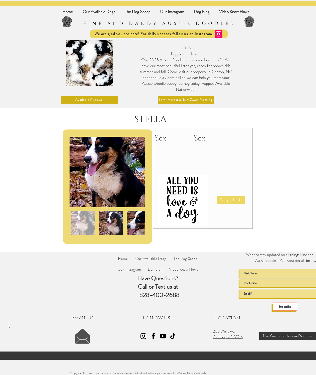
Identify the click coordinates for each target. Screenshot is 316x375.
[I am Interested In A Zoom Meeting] (186, 100)
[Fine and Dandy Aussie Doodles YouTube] (163, 336)
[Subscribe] (285, 307)
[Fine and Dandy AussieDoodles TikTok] (173, 336)
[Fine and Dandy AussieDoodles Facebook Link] (153, 336)
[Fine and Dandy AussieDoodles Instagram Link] (143, 336)
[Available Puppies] (89, 100)
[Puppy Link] (231, 200)
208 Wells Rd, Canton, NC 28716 (228, 334)
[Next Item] (138, 172)
